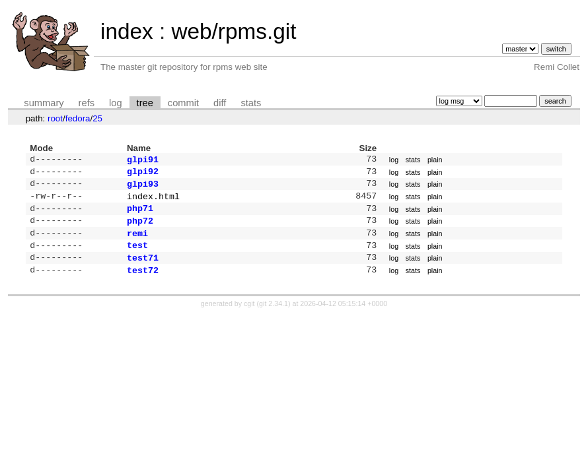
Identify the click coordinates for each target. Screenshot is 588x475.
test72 (143, 283)
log (115, 103)
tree (145, 103)
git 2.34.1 (273, 317)
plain (435, 160)
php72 (140, 228)
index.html (153, 201)
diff (219, 103)
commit (183, 103)
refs (86, 103)
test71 (143, 269)
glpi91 (143, 160)
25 (97, 118)
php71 (140, 214)
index (126, 31)
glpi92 (143, 173)
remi (137, 242)
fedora (78, 118)
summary (43, 103)
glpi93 (143, 187)
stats (250, 103)
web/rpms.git (233, 31)
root (55, 118)
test (137, 255)
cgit (250, 317)
